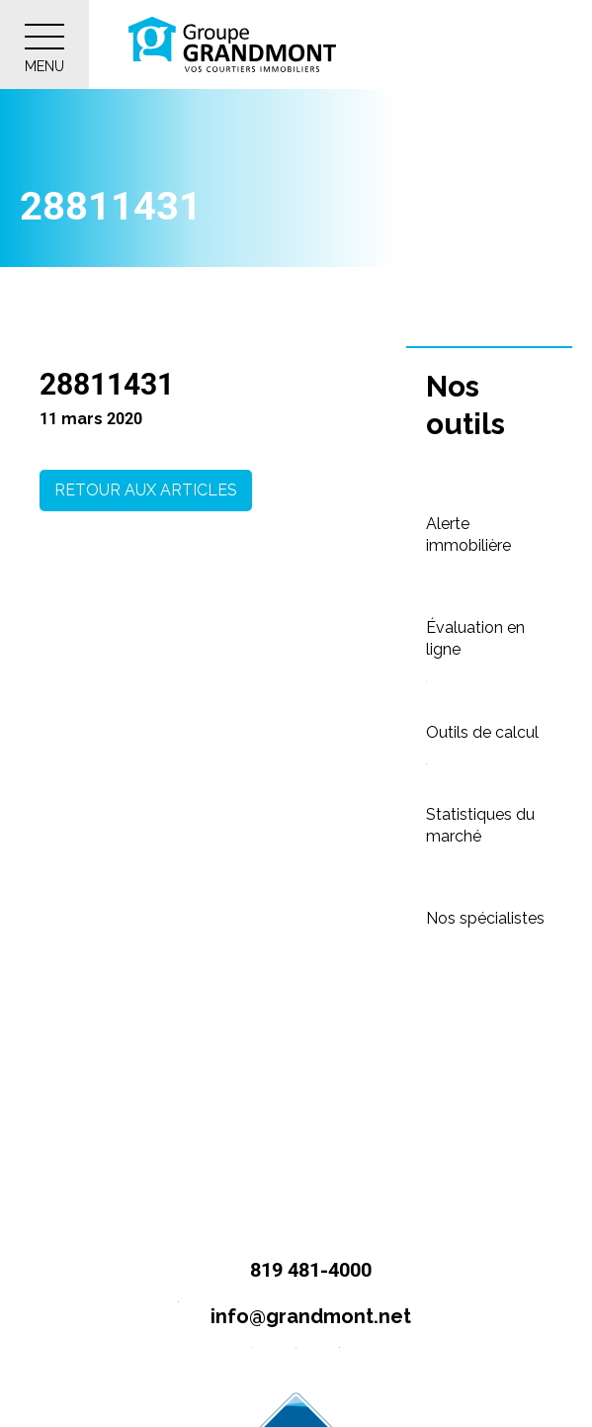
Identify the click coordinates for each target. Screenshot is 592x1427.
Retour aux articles (145, 490)
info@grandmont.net (286, 1317)
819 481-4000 (286, 1271)
